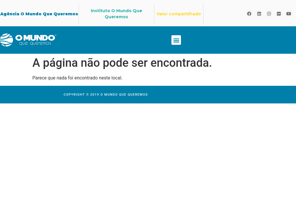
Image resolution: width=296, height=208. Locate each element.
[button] (176, 40)
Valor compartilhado (179, 13)
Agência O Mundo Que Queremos (39, 13)
